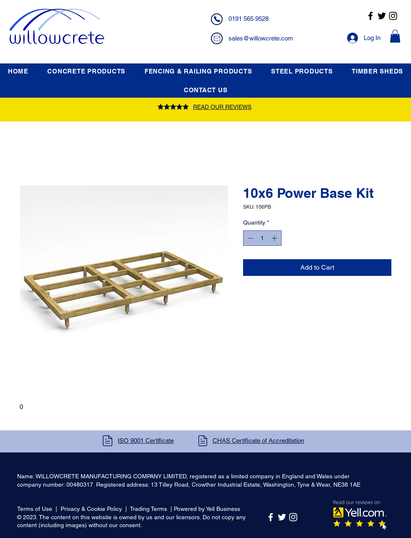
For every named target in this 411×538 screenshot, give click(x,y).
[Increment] (275, 238)
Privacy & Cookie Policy (91, 508)
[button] (395, 36)
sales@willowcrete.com (260, 38)
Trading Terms (148, 508)
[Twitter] (381, 15)
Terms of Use (34, 508)
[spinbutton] (262, 238)
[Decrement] (249, 238)
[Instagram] (393, 15)
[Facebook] (370, 15)
